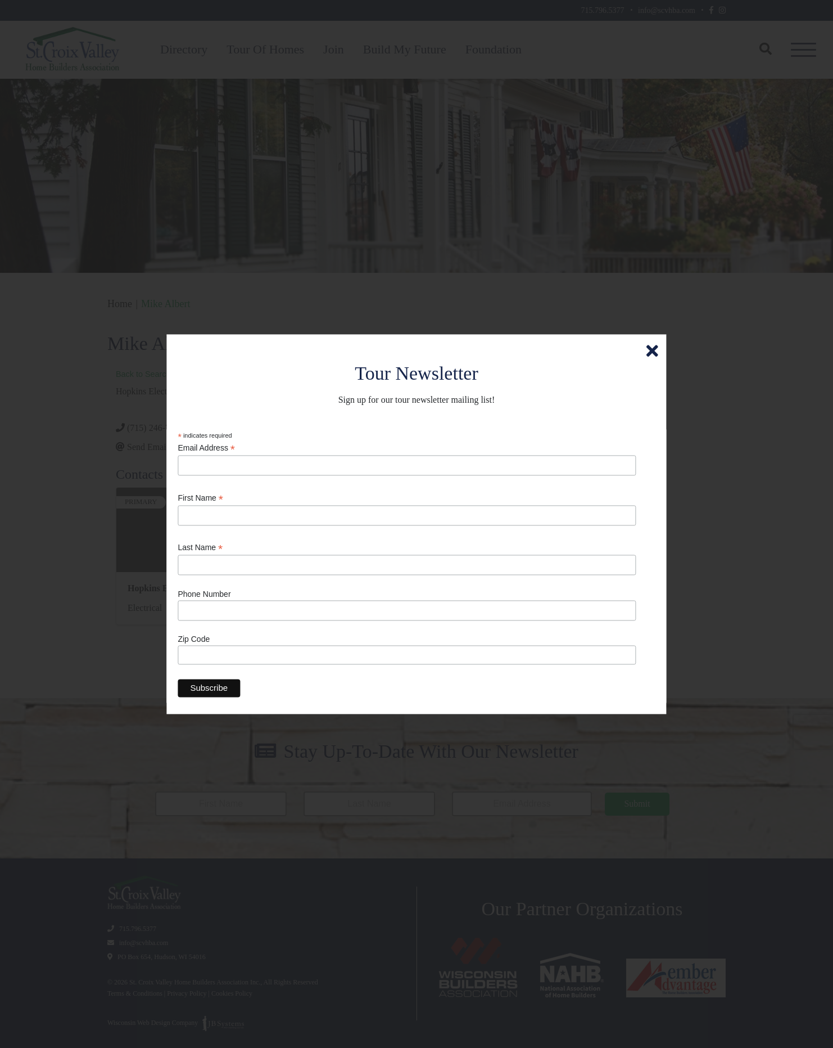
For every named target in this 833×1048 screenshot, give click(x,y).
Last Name (200, 548)
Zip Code (194, 639)
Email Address (206, 448)
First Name (200, 498)
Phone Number (204, 594)
